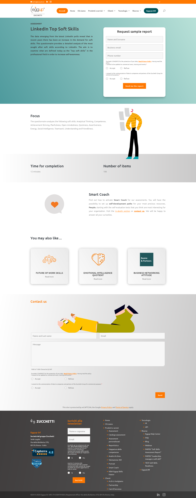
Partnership (113, 485)
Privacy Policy (106, 407)
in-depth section (122, 211)
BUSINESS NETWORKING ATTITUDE (147, 273)
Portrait (112, 464)
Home (72, 11)
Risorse (135, 11)
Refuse (126, 68)
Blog (147, 441)
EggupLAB (151, 11)
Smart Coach (114, 467)
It (159, 2)
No (84, 458)
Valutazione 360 (115, 460)
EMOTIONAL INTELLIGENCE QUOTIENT (98, 273)
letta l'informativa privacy (79, 447)
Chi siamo (82, 11)
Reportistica (113, 445)
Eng (164, 2)
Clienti (110, 11)
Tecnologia (122, 11)
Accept (112, 68)
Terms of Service (122, 407)
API (146, 427)
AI (146, 423)
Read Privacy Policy (144, 61)
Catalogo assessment (117, 435)
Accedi (62, 11)
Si (72, 458)
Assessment (113, 431)
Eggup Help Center (152, 434)
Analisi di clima (114, 456)
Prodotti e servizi (95, 11)
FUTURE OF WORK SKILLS (49, 272)
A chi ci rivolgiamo (116, 481)
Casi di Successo (115, 489)
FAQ (147, 438)
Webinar (148, 445)
